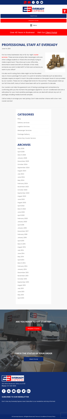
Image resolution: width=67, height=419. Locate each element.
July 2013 (21, 288)
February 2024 (23, 183)
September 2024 (23, 168)
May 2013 (21, 295)
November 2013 (23, 276)
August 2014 (22, 247)
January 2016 (22, 238)
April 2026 (21, 152)
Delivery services (23, 123)
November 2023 (23, 187)
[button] (64, 11)
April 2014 (21, 260)
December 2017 (23, 231)
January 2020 (22, 222)
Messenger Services (25, 130)
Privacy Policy (51, 416)
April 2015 (21, 241)
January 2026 (22, 158)
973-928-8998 (11, 386)
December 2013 (23, 273)
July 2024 (21, 174)
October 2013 (22, 279)
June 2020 (21, 212)
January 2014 (22, 269)
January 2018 (22, 228)
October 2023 (22, 190)
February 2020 (23, 218)
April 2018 (21, 225)
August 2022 (22, 203)
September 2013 (23, 282)
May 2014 (21, 257)
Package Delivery (24, 134)
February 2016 (22, 234)
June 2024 (21, 177)
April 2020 (21, 215)
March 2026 (22, 155)
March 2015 (21, 244)
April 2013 (21, 298)
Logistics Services (24, 127)
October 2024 (22, 164)
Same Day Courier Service (27, 138)
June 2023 (21, 199)
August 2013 (22, 285)
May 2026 (21, 148)
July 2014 (21, 250)
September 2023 (23, 193)
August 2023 (22, 196)
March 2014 (22, 263)
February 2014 (22, 266)
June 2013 (21, 292)
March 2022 (22, 209)
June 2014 (21, 253)
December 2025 (23, 161)
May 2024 (21, 180)
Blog (19, 119)
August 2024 (22, 171)
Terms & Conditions (41, 416)
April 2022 (21, 206)
